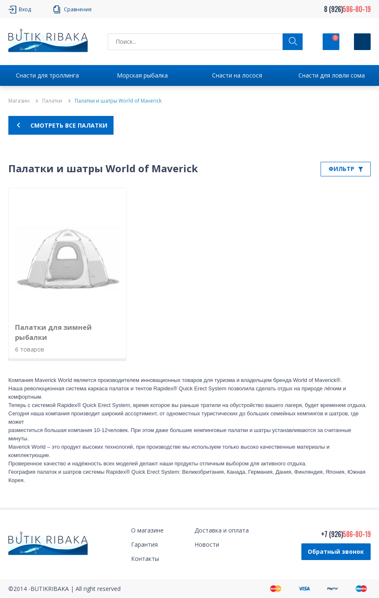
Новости (207, 544)
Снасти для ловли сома (331, 75)
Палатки (52, 100)
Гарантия (144, 544)
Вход (25, 9)
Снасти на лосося (237, 75)
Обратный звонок (336, 551)
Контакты (145, 559)
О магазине (147, 530)
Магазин (19, 100)
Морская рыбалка (142, 75)
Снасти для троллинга (47, 75)
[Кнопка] (362, 41)
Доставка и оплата (222, 530)
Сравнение (78, 9)
